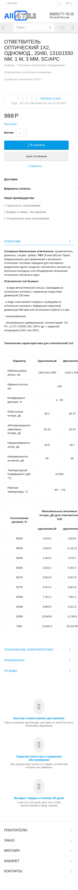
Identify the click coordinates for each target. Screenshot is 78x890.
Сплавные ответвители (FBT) (22, 79)
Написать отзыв (51, 98)
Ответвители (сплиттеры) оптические (27, 72)
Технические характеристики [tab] (38, 649)
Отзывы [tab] (38, 670)
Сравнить (35, 166)
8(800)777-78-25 (61, 14)
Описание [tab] (38, 241)
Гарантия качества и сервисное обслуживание (39, 758)
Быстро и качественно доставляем (39, 718)
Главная (9, 65)
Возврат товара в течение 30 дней (39, 798)
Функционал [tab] (38, 660)
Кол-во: (9, 132)
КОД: (15, 103)
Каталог (3, 27)
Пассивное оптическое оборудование (41, 65)
